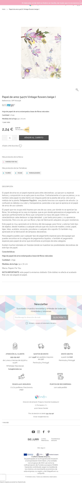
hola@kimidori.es (43, 417)
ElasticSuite (21, 482)
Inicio (3, 9)
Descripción (7, 186)
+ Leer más (6, 122)
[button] (77, 89)
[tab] (41, 188)
